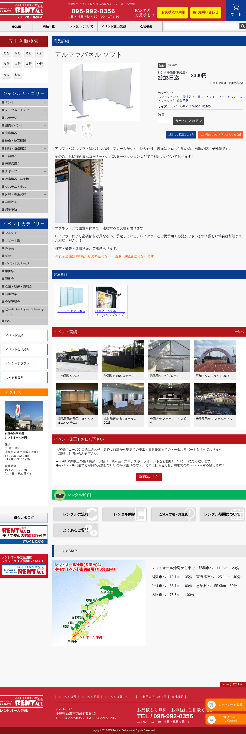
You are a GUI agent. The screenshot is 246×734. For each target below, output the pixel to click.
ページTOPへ (233, 684)
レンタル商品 (68, 696)
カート (236, 14)
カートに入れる (187, 121)
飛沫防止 (189, 97)
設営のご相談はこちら (181, 134)
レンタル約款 (124, 514)
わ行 (18, 74)
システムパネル (169, 97)
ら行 (7, 74)
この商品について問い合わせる (218, 134)
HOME (16, 26)
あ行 (7, 53)
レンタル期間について (222, 514)
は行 (18, 63)
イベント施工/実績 (114, 26)
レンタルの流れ (75, 514)
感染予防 (183, 100)
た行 (40, 53)
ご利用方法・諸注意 (173, 514)
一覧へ (239, 331)
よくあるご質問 (75, 530)
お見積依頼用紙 (173, 12)
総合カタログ (24, 517)
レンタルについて (81, 26)
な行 (7, 63)
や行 (40, 63)
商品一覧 (49, 26)
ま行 (29, 63)
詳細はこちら (149, 476)
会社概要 (146, 26)
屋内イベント (206, 97)
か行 (18, 53)
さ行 (29, 53)
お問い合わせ (208, 12)
